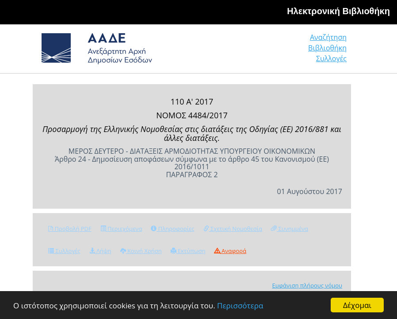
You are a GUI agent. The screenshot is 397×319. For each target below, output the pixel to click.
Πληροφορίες (172, 229)
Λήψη (100, 251)
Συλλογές (331, 58)
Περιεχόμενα (121, 229)
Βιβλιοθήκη (327, 48)
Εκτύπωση (188, 251)
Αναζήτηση (328, 37)
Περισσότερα (240, 305)
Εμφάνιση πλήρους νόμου (307, 285)
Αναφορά (230, 251)
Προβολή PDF (70, 229)
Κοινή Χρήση (141, 251)
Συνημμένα (289, 229)
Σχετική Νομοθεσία (232, 229)
